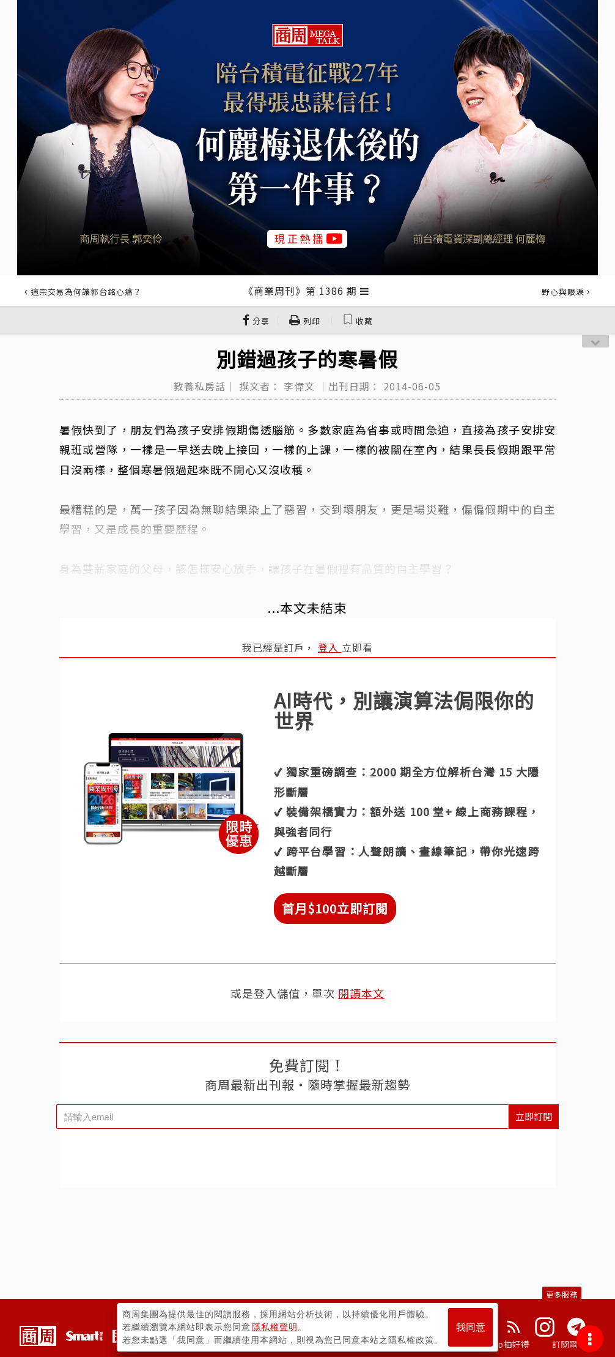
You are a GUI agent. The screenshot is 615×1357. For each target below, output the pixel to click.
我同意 (470, 1327)
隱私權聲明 (275, 1327)
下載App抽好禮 (499, 1344)
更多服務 (562, 1294)
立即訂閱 (533, 1116)
